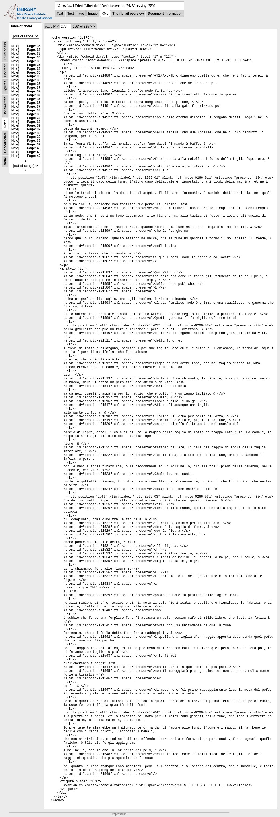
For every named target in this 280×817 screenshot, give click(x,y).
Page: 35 (33, 46)
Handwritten (5, 106)
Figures (5, 86)
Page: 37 (33, 84)
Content (5, 70)
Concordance (5, 142)
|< (54, 26)
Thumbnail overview (128, 13)
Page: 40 (33, 148)
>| (94, 26)
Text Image (75, 13)
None (5, 161)
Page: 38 (33, 110)
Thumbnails (5, 51)
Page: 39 (33, 122)
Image (93, 13)
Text (60, 13)
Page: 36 (33, 57)
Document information (165, 13)
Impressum (119, 814)
